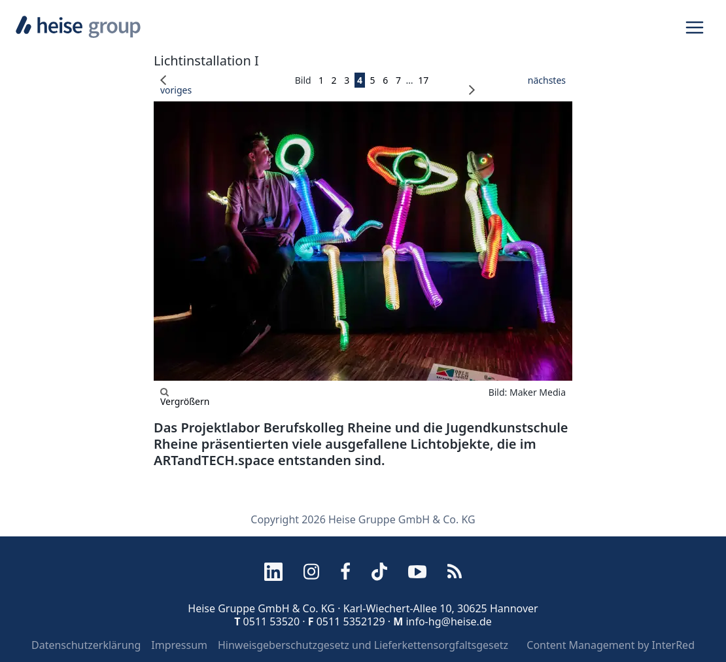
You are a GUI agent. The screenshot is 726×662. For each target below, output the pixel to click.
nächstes (517, 85)
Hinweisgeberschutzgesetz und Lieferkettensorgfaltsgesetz (363, 645)
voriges (176, 85)
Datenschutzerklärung (86, 645)
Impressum (179, 645)
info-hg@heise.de (448, 621)
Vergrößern (184, 396)
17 (423, 80)
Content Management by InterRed (611, 645)
